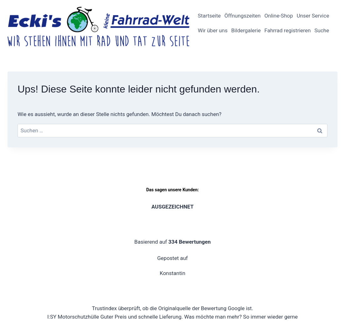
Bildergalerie (246, 30)
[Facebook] (13, 247)
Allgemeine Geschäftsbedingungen (293, 247)
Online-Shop (278, 16)
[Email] (49, 247)
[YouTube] (37, 247)
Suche (321, 30)
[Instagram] (25, 247)
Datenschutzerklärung (219, 247)
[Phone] (13, 259)
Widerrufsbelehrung (232, 259)
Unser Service (313, 16)
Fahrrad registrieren (287, 30)
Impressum (173, 247)
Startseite (209, 16)
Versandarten (278, 259)
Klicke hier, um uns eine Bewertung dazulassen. (172, 207)
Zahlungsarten (317, 259)
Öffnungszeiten (243, 16)
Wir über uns (213, 30)
